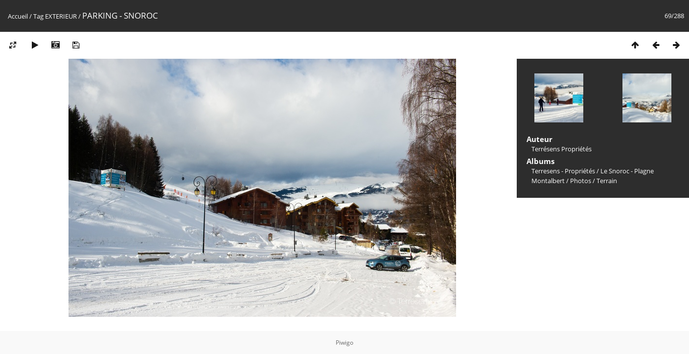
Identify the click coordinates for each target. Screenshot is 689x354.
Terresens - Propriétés (563, 170)
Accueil (18, 16)
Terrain (607, 180)
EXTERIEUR (61, 16)
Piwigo (344, 342)
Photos (580, 180)
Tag (38, 16)
